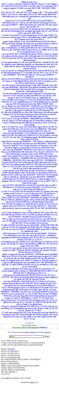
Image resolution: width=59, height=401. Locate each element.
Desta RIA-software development (25, 327)
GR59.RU (11, 349)
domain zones (29, 2)
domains (47, 332)
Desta (32, 382)
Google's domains (29, 332)
